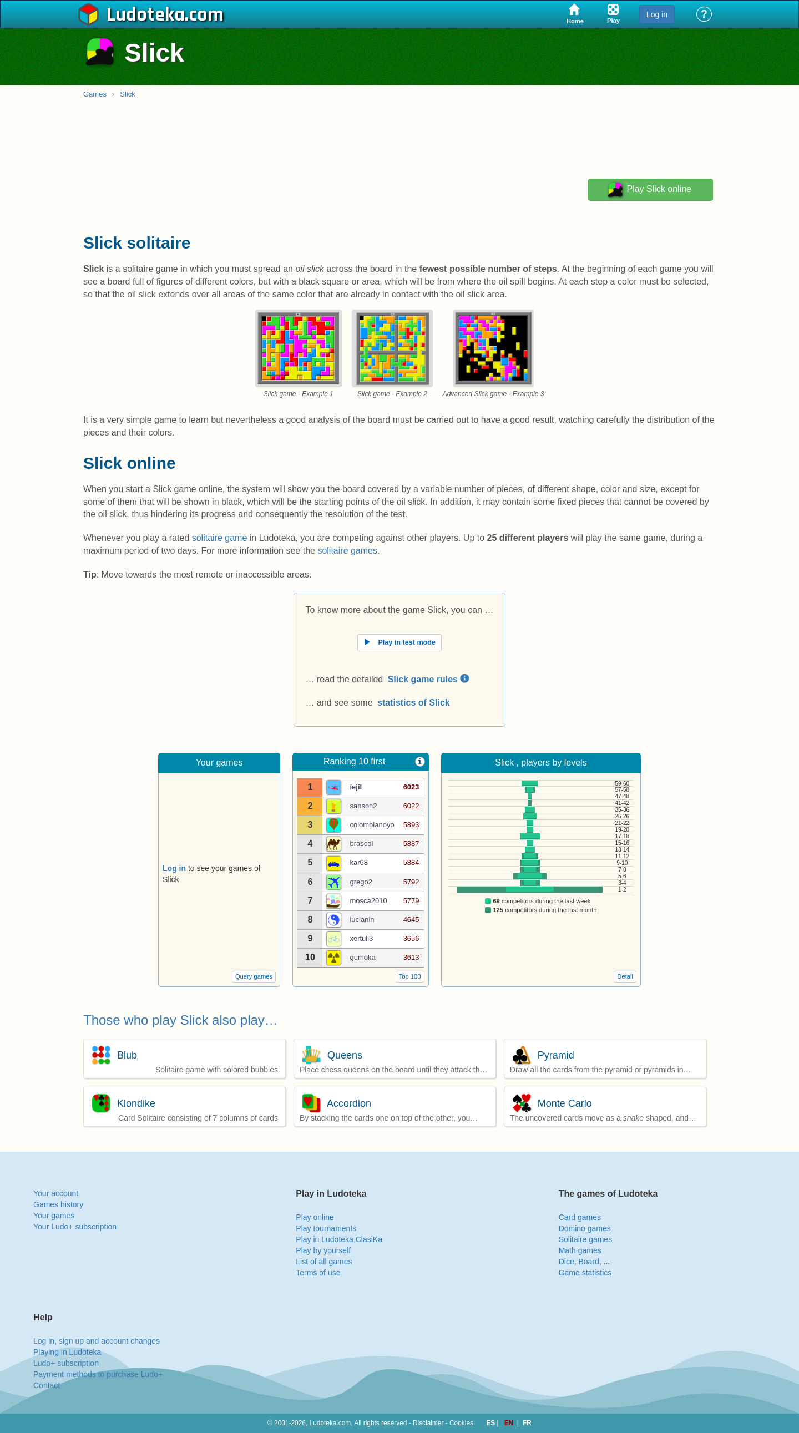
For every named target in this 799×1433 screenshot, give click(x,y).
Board (588, 1261)
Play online (315, 1217)
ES (491, 1423)
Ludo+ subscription (66, 1363)
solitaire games (347, 550)
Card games (580, 1217)
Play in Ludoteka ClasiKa (339, 1239)
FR (527, 1423)
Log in (656, 14)
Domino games (585, 1228)
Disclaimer (428, 1423)
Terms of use (318, 1272)
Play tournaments (326, 1228)
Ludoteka (146, 15)
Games (95, 94)
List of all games (324, 1261)
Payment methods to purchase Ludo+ (98, 1374)
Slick (127, 94)
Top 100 (410, 976)
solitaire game (219, 538)
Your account (55, 1193)
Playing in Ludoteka (67, 1352)
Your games (53, 1215)
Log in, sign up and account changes (96, 1340)
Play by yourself (323, 1250)
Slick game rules (428, 679)
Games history (58, 1204)
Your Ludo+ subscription (75, 1226)
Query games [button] (253, 976)
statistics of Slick (413, 702)
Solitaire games (586, 1239)
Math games (580, 1250)
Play (648, 190)
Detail (625, 976)
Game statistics (585, 1272)
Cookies (461, 1423)
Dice (566, 1261)
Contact (46, 1385)
